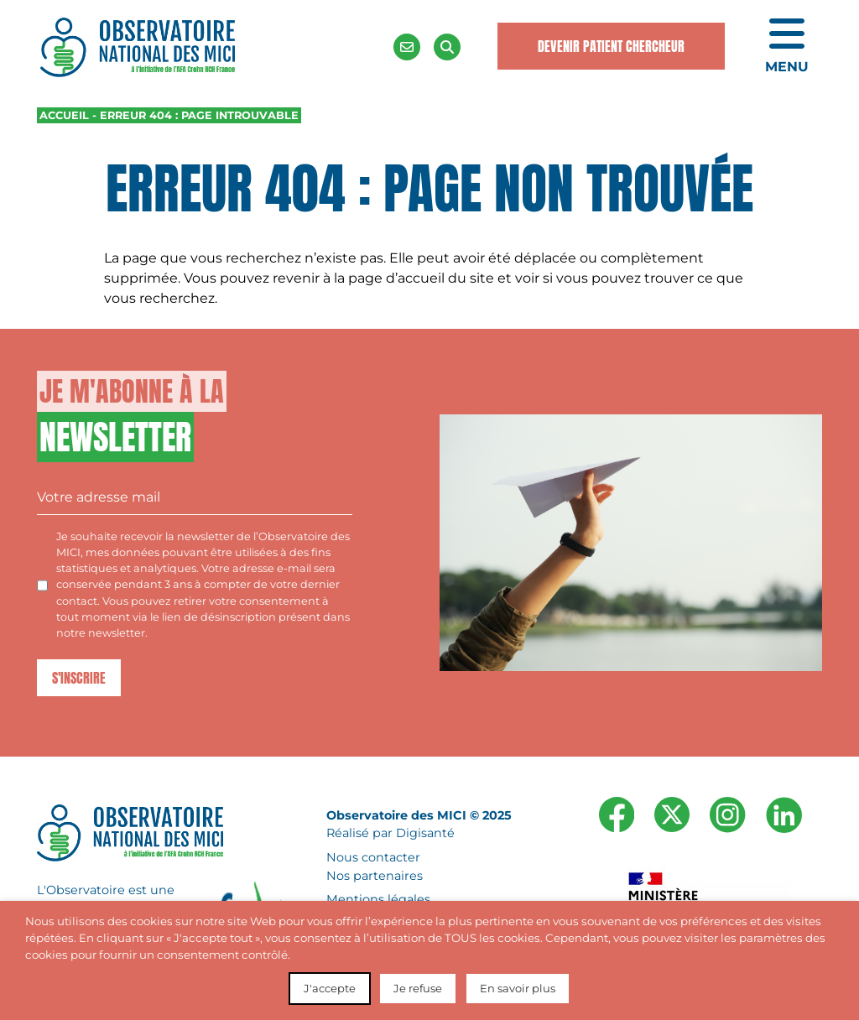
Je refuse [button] (417, 988)
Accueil (64, 115)
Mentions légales (378, 900)
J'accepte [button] (330, 988)
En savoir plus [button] (517, 988)
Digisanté (425, 833)
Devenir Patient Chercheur (611, 46)
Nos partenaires (374, 875)
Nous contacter (373, 857)
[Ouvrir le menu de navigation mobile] (787, 47)
